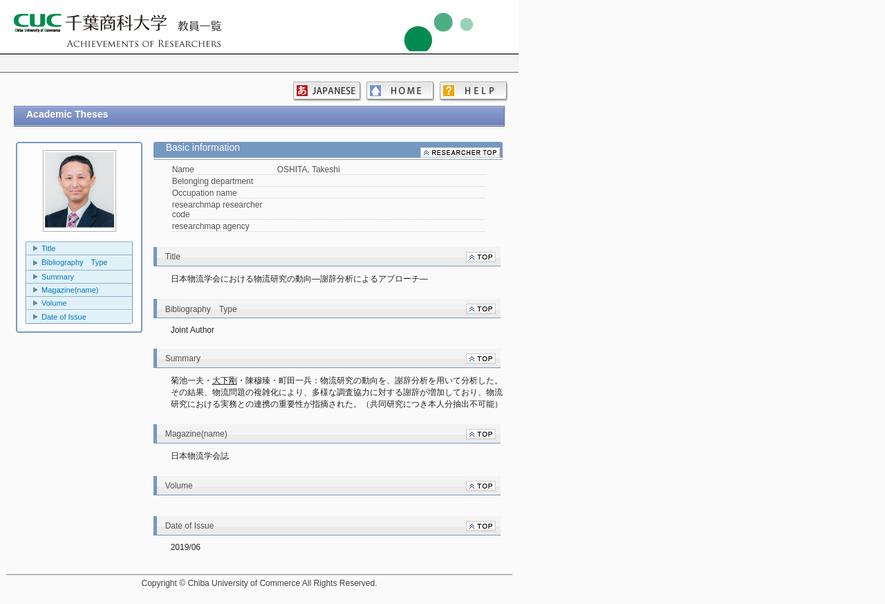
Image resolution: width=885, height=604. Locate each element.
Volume (54, 303)
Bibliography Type (74, 262)
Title (48, 248)
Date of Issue (63, 317)
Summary (57, 277)
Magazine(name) (70, 290)
